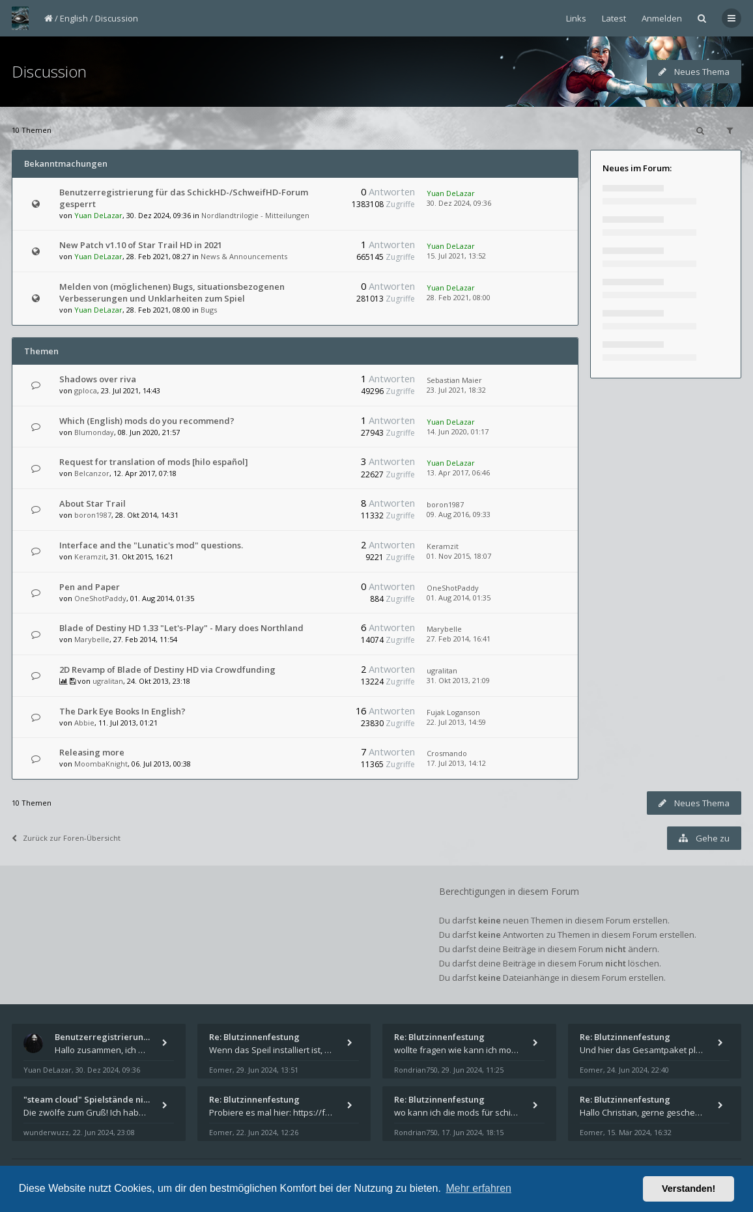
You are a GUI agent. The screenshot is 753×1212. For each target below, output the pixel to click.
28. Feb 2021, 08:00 (458, 297)
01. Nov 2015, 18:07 (459, 556)
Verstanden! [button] (688, 1188)
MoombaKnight (101, 763)
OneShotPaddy (100, 598)
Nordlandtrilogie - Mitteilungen (255, 215)
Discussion (116, 18)
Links (576, 18)
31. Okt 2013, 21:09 (458, 680)
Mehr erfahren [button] (478, 1188)
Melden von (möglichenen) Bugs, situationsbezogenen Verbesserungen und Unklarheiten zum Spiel (172, 292)
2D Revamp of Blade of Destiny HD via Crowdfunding (167, 669)
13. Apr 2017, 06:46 (458, 472)
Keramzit (90, 556)
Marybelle (91, 639)
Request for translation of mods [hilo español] (153, 462)
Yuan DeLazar (98, 215)
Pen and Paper (89, 587)
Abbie (84, 722)
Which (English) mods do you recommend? (146, 421)
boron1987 (92, 515)
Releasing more (91, 752)
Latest (614, 18)
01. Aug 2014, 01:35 (458, 597)
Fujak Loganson (453, 712)
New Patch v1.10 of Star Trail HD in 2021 (140, 245)
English (74, 18)
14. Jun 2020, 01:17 (458, 431)
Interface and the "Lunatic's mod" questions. (151, 545)
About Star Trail (92, 503)
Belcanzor (91, 473)
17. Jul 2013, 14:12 (456, 763)
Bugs (209, 310)
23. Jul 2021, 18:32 (456, 390)
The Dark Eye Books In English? (122, 711)
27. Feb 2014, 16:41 (458, 638)
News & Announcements (244, 256)
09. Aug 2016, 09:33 (458, 514)
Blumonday (94, 432)
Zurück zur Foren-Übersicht (66, 838)
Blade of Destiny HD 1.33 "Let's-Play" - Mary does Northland (181, 628)
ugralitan (107, 681)
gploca (85, 390)
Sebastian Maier (454, 380)
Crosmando (447, 753)
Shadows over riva (97, 379)
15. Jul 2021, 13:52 (456, 256)
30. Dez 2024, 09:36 (459, 203)
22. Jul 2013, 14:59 (456, 722)
